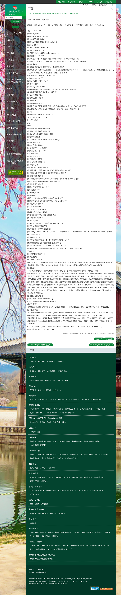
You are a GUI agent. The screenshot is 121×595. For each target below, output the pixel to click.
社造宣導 (33, 523)
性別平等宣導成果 (96, 490)
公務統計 (43, 468)
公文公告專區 (74, 399)
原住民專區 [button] (11, 148)
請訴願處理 (74, 454)
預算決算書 (34, 468)
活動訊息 (53, 399)
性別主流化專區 (35, 487)
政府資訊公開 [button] (12, 102)
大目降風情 (51, 361)
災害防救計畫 (58, 409)
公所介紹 (32, 367)
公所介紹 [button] (10, 47)
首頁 (86, 5)
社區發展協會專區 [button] (14, 134)
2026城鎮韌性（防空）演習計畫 (41, 545)
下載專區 (48, 380)
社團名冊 (107, 532)
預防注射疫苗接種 (59, 422)
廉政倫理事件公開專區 (92, 441)
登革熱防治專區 (45, 422)
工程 (111, 5)
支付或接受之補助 (86, 454)
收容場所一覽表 (99, 409)
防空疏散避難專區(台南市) (39, 549)
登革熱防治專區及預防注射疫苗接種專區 (45, 418)
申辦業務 (98, 532)
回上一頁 (99, 339)
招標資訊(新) (62, 399)
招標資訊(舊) (103, 5)
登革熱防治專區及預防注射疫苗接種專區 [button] (15, 80)
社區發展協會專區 (36, 509)
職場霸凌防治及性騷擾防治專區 (42, 555)
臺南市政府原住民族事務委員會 (59, 532)
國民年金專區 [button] (12, 128)
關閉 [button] (32, 350)
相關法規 (53, 513)
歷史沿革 (41, 361)
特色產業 (62, 513)
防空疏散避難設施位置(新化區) (97, 545)
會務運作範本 (43, 513)
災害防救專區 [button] (12, 73)
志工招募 (65, 380)
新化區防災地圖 (86, 409)
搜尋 (7, 17)
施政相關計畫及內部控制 (47, 454)
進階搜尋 (15, 21)
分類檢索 (71, 2)
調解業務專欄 (34, 458)
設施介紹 (50, 477)
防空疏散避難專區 (36, 542)
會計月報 (51, 468)
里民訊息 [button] (10, 60)
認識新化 (32, 357)
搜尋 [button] (24, 17)
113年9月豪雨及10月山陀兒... (101, 345)
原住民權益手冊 (87, 532)
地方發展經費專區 (48, 458)
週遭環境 (41, 477)
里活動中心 (57, 390)
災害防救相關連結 (51, 413)
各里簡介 (33, 390)
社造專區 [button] (10, 141)
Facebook (7, 33)
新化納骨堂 (33, 473)
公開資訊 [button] (10, 66)
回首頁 (80, 2)
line (17, 33)
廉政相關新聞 (77, 441)
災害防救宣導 (34, 409)
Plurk (10, 33)
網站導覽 (61, 2)
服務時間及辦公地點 (62, 477)
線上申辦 (56, 380)
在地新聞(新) (43, 399)
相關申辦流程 (99, 477)
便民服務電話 (62, 371)
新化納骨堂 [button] (11, 115)
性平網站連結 (34, 494)
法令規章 (76, 532)
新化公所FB (109, 2)
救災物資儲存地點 (36, 413)
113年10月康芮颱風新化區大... (41, 345)
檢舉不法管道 (34, 481)
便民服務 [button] (10, 53)
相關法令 (44, 481)
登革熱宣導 (34, 422)
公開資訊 (93, 5)
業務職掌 (41, 371)
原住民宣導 (45, 536)
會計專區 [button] (10, 108)
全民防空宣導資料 (77, 545)
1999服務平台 (35, 432)
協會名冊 (33, 513)
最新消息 (33, 399)
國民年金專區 (34, 500)
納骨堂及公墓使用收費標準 (82, 477)
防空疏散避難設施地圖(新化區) (62, 549)
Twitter (14, 33)
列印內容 (112, 8)
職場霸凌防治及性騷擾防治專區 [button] (15, 162)
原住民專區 (33, 528)
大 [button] (22, 27)
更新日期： (32, 569)
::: (6, 37)
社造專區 (32, 519)
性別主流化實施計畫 (37, 490)
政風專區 (32, 437)
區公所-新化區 (15, 9)
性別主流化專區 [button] (13, 121)
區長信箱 (32, 428)
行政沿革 (33, 361)
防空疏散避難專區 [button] (14, 154)
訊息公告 (33, 477)
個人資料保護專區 (102, 454)
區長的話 (33, 371)
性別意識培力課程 (81, 490)
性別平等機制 (51, 490)
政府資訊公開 (34, 451)
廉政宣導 (33, 441)
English (89, 2)
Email (20, 33)
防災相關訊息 (46, 409)
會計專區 (32, 464)
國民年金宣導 (34, 504)
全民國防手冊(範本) (62, 545)
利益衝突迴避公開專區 (38, 445)
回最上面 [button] (109, 339)
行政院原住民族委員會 (38, 532)
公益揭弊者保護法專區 (61, 441)
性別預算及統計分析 (65, 490)
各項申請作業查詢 (36, 380)
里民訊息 (32, 386)
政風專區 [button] (10, 95)
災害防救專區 (34, 405)
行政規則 (33, 454)
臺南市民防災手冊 (71, 409)
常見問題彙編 (63, 454)
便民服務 (32, 376)
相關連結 (55, 536)
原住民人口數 (34, 536)
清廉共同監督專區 (44, 441)
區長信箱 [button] (10, 88)
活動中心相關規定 (44, 390)
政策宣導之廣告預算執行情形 (67, 458)
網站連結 (44, 504)
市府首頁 (98, 2)
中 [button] (15, 27)
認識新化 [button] (10, 40)
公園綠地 (60, 361)
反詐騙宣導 (85, 399)
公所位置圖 (51, 371)
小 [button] (9, 27)
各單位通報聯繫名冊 (67, 413)
